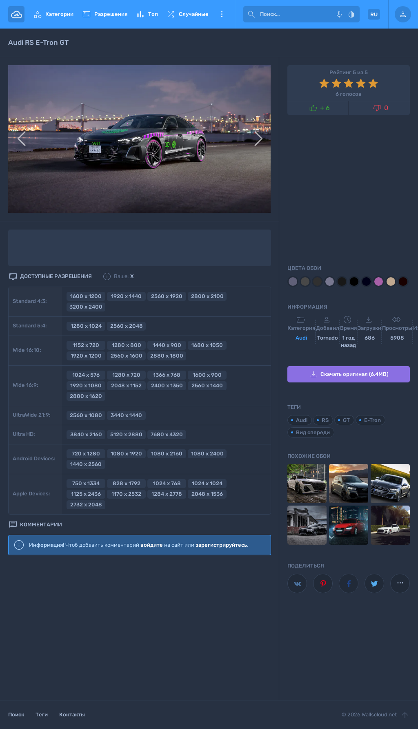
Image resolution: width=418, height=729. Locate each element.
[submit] (251, 14)
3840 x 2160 (86, 434)
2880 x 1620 (86, 396)
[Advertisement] (139, 628)
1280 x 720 (126, 375)
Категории (53, 14)
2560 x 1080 (86, 415)
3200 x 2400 (85, 307)
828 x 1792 (126, 483)
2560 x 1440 (207, 385)
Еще (222, 14)
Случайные (187, 14)
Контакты (72, 714)
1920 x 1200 (86, 356)
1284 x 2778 (166, 494)
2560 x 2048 (126, 326)
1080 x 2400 (207, 454)
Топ (147, 14)
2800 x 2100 (207, 296)
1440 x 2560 (86, 464)
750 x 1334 (86, 483)
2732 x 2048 (86, 504)
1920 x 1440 (126, 296)
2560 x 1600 (126, 356)
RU (374, 14)
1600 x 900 (207, 375)
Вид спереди (313, 432)
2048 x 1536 (207, 494)
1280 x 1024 (86, 326)
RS (325, 420)
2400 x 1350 (167, 385)
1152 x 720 (86, 345)
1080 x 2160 (166, 454)
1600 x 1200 (86, 296)
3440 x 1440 (126, 415)
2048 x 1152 (126, 385)
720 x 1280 (86, 454)
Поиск (16, 714)
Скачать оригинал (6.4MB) (349, 374)
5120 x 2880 (126, 434)
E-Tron (372, 420)
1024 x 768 (167, 483)
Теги (42, 714)
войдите (151, 545)
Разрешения (104, 14)
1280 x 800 (126, 345)
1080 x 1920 (126, 454)
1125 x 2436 (86, 494)
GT (346, 420)
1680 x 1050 (207, 345)
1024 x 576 (86, 375)
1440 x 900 (167, 345)
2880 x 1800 (166, 356)
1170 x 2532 (126, 494)
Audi (301, 338)
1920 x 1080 (86, 385)
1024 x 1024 (207, 483)
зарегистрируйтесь (221, 545)
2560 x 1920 (166, 296)
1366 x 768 (166, 375)
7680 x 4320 (167, 434)
